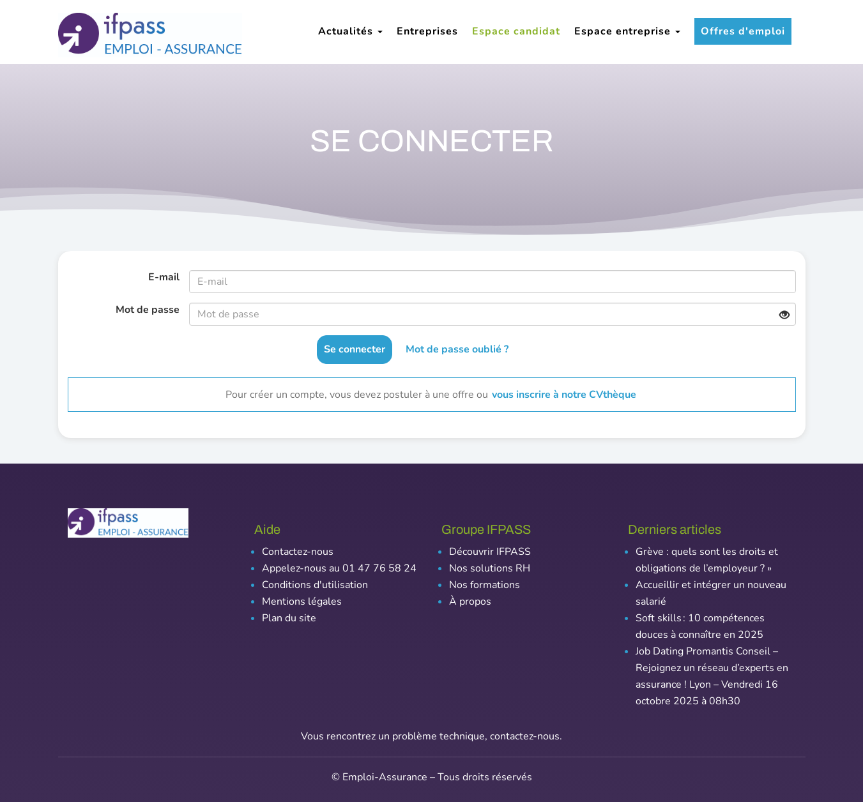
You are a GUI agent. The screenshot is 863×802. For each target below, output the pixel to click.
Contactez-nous (297, 552)
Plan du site (289, 618)
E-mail (163, 277)
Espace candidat (516, 31)
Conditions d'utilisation (315, 585)
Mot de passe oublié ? (457, 349)
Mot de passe (147, 310)
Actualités (350, 31)
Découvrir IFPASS (490, 552)
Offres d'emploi (743, 31)
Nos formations (484, 585)
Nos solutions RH (489, 568)
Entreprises (427, 31)
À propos (470, 601)
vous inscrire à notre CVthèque (564, 395)
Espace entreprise (627, 31)
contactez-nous (525, 736)
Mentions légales (302, 601)
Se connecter (354, 349)
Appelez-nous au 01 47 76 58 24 (339, 568)
